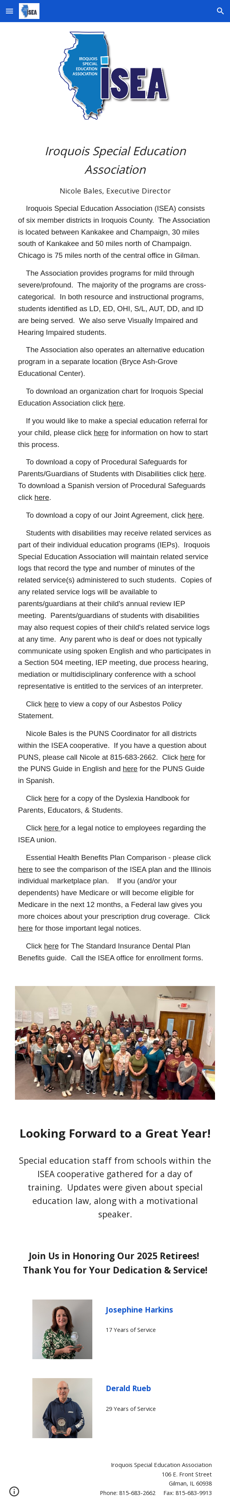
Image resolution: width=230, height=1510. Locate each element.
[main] (115, 553)
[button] (9, 11)
